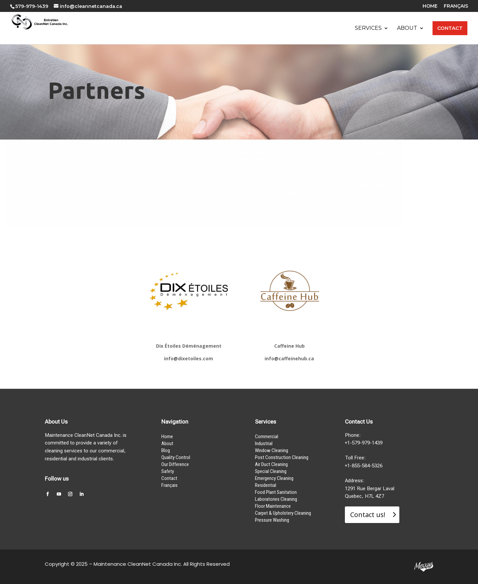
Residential (265, 485)
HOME (430, 6)
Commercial (266, 436)
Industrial (264, 443)
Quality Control (175, 457)
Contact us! (367, 514)
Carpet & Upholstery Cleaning (283, 513)
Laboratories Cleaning (276, 499)
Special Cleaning (270, 471)
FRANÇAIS (456, 6)
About (167, 443)
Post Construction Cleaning (281, 457)
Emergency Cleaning (274, 478)
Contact (169, 478)
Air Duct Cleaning (271, 464)
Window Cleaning (271, 450)
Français (169, 485)
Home (167, 436)
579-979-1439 (31, 6)
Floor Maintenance (273, 506)
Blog (165, 450)
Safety (167, 471)
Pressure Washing (272, 520)
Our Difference (175, 464)
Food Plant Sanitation (276, 492)
